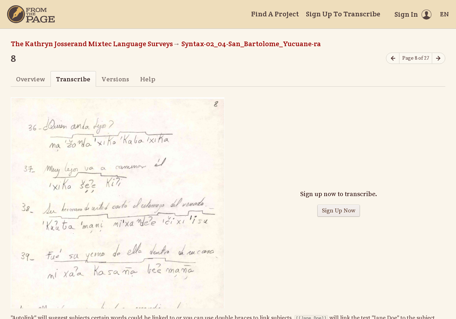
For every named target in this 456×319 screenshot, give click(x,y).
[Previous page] (392, 58)
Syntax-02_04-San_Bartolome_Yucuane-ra (251, 43)
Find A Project (275, 13)
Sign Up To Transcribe (343, 13)
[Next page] (438, 58)
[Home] (31, 14)
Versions (115, 79)
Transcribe (73, 79)
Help (147, 79)
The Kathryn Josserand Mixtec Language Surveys (92, 43)
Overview (30, 79)
